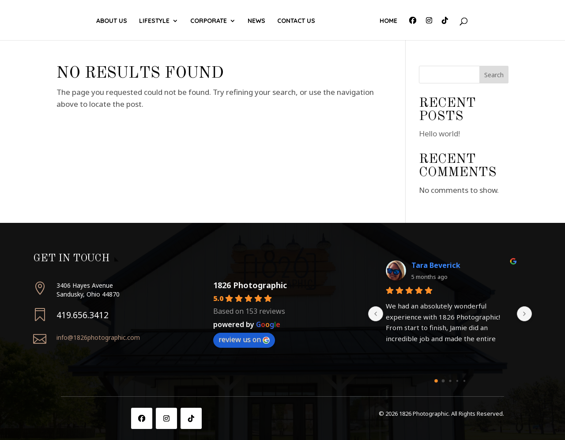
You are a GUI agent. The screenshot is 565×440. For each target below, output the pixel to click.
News (306, 21)
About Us (114, 21)
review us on (244, 339)
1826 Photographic (250, 285)
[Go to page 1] (442, 380)
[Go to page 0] (436, 381)
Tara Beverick (435, 265)
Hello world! (439, 133)
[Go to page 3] (457, 381)
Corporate (211, 21)
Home (386, 21)
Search (494, 75)
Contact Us (346, 21)
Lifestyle (157, 21)
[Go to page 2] (450, 381)
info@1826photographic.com (98, 337)
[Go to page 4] (464, 381)
